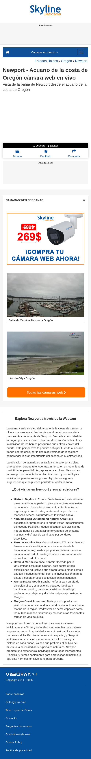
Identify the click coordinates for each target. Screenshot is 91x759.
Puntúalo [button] (45, 153)
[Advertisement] (45, 36)
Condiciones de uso (17, 734)
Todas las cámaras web (46, 392)
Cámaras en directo (44, 52)
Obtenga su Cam (15, 702)
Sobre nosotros (14, 694)
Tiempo (17, 153)
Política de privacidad (18, 750)
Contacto (10, 718)
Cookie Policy (13, 742)
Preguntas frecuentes (18, 726)
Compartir (74, 153)
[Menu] (81, 52)
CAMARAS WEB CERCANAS (45, 200)
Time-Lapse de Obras (18, 710)
